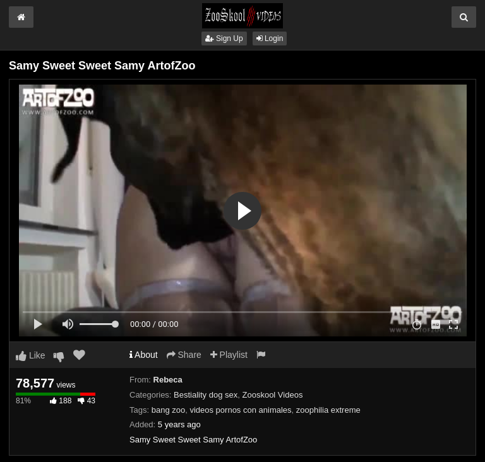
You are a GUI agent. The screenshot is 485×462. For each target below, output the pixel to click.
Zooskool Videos (272, 395)
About (143, 355)
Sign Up (224, 38)
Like (30, 355)
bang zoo (169, 410)
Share (184, 355)
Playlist (229, 355)
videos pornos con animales (240, 410)
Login (270, 38)
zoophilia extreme (328, 410)
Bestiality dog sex (205, 395)
